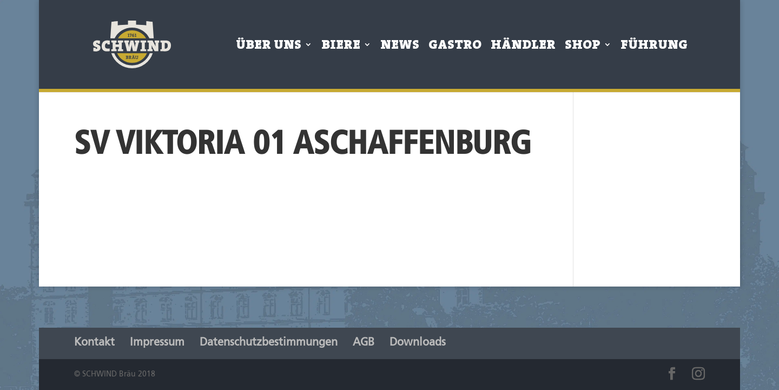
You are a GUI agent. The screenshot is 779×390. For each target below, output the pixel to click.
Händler (523, 47)
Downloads (418, 342)
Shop (582, 47)
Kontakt (94, 342)
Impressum (157, 342)
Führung (654, 47)
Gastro (454, 47)
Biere (340, 47)
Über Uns (268, 47)
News (399, 47)
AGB (363, 342)
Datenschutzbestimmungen (269, 342)
